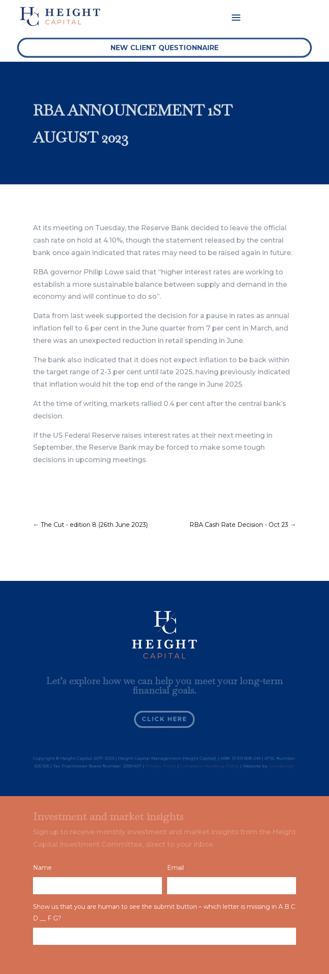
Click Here (164, 719)
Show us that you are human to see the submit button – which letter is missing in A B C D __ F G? (164, 912)
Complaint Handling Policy (209, 766)
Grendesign (281, 766)
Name (42, 868)
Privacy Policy (160, 766)
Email (175, 868)
